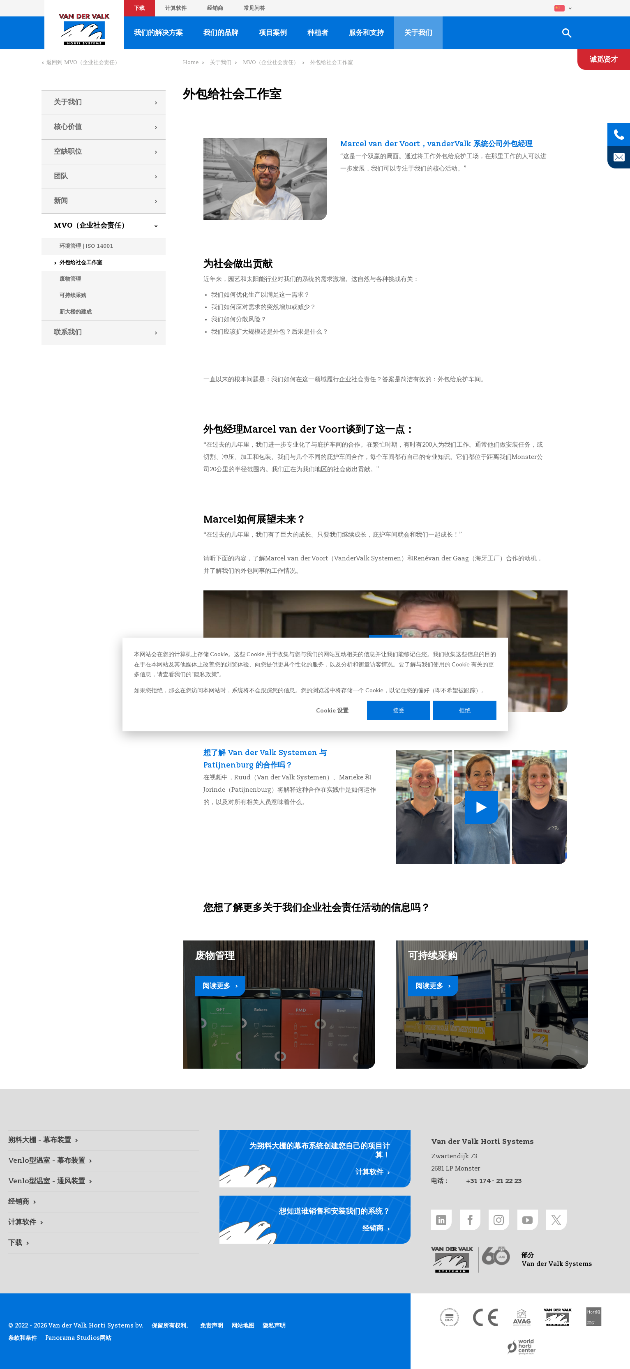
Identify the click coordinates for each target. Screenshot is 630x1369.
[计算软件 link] (103, 1222)
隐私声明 (274, 1326)
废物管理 (70, 279)
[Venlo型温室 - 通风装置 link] (103, 1181)
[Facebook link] (470, 1220)
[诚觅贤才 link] (603, 59)
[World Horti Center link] (521, 1347)
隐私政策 (205, 674)
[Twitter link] (556, 1220)
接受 (398, 710)
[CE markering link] (485, 1317)
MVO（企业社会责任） (91, 225)
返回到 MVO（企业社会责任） (83, 62)
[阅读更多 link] (279, 1004)
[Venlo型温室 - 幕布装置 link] (103, 1161)
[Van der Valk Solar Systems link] (557, 1317)
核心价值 (68, 127)
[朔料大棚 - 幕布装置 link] (103, 1140)
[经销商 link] (103, 1202)
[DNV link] (449, 1317)
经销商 (215, 8)
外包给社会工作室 (81, 262)
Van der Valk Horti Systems (84, 29)
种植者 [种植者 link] (317, 33)
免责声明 (211, 1326)
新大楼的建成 (76, 312)
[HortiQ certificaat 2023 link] (594, 1317)
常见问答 (254, 8)
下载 (139, 8)
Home (190, 62)
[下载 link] (103, 1243)
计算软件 (176, 8)
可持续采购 (73, 295)
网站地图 (242, 1326)
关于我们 (68, 102)
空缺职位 (68, 151)
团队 (61, 176)
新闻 (61, 201)
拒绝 (465, 710)
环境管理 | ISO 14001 (86, 246)
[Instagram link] (499, 1220)
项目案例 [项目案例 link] (273, 33)
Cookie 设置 (332, 710)
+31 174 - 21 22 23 (494, 1181)
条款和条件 (22, 1338)
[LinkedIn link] (441, 1220)
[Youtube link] (527, 1220)
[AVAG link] (521, 1317)
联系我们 (68, 332)
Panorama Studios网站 (78, 1338)
